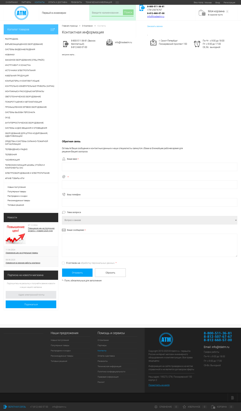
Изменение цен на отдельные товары (22, 253)
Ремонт (101, 382)
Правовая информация (108, 377)
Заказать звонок (155, 26)
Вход (217, 2)
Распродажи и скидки (17, 196)
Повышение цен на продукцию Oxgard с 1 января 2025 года (41, 229)
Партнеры (26, 2)
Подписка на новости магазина (25, 275)
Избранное (195, 407)
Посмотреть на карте (159, 385)
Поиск (128, 12)
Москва (208, 2)
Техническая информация (99, 2)
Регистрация (229, 2)
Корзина (222, 407)
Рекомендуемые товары (19, 200)
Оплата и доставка (57, 2)
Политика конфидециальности (111, 371)
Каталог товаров (31, 29)
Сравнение (166, 407)
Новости (12, 217)
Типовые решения (16, 205)
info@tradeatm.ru (155, 16)
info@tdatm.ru (220, 347)
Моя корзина (218, 11)
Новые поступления (17, 187)
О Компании (12, 2)
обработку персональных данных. (98, 263)
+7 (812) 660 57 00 (39, 407)
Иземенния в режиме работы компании (23, 263)
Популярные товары (17, 191)
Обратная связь (15, 407)
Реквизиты (76, 2)
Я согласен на (91, 263)
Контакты (40, 2)
